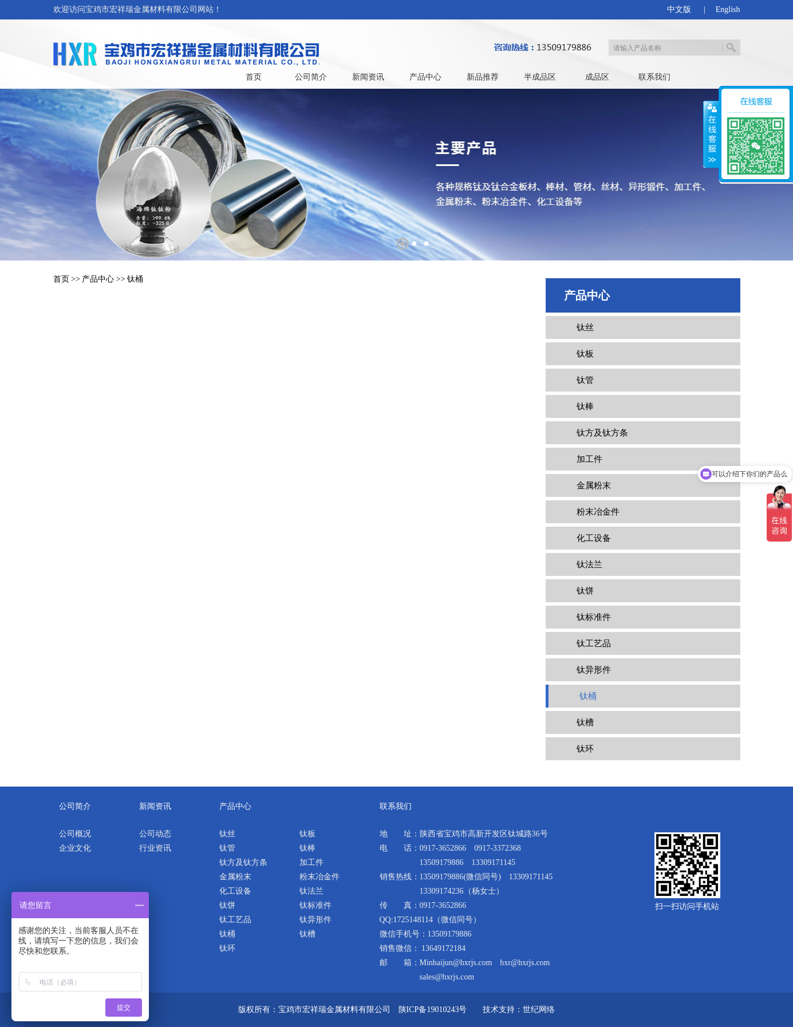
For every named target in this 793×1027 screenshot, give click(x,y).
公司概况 (75, 834)
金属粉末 (594, 485)
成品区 (597, 77)
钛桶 (135, 279)
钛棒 (585, 406)
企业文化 (75, 848)
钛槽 (585, 722)
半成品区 (540, 77)
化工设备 (594, 538)
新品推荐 (483, 77)
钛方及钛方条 (602, 432)
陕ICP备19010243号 (433, 1009)
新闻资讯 (368, 77)
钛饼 (585, 590)
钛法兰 (589, 564)
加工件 (589, 459)
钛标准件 (594, 617)
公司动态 (155, 834)
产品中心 (425, 77)
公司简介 (311, 77)
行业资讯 (155, 848)
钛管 (585, 380)
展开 (711, 134)
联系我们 (654, 77)
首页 (254, 77)
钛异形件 (594, 669)
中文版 (679, 9)
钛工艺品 (594, 643)
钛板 (585, 353)
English (728, 9)
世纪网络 (539, 1009)
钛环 (585, 748)
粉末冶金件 (598, 511)
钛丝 (585, 327)
